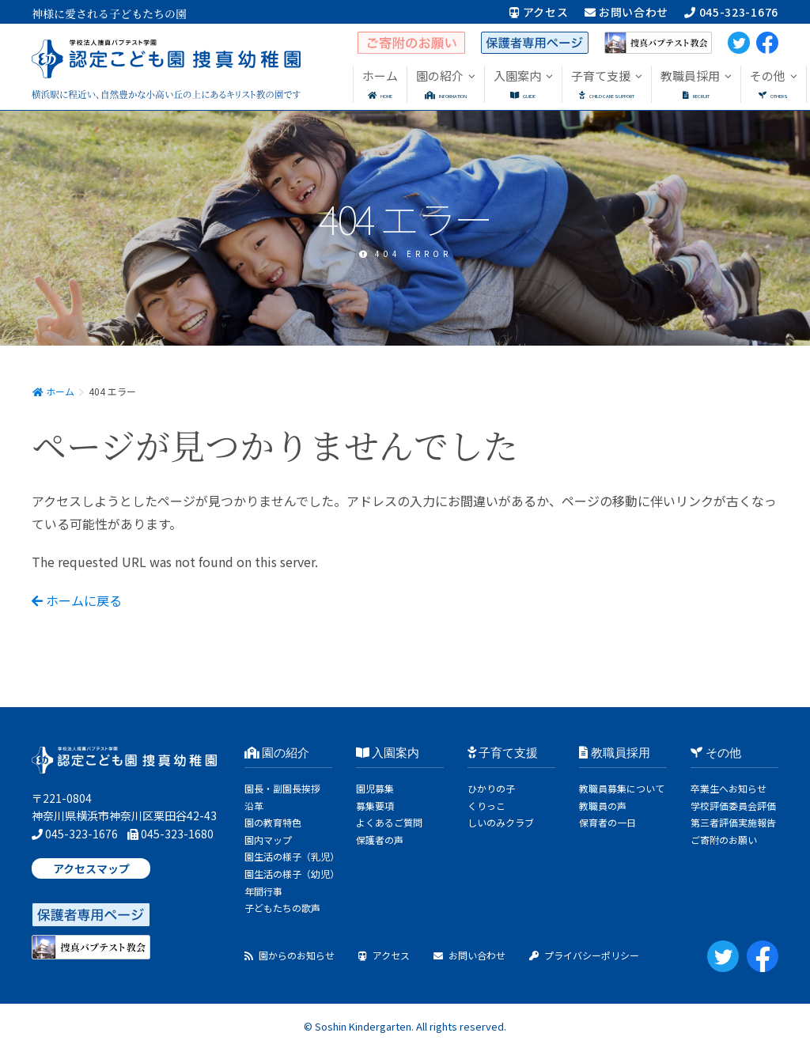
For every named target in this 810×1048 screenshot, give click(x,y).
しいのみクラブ (500, 822)
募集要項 (375, 805)
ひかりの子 (491, 788)
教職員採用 (614, 753)
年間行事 (263, 891)
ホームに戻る (77, 600)
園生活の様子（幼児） (291, 873)
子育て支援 (503, 753)
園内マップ (268, 839)
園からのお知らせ (289, 955)
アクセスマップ (91, 868)
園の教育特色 (272, 822)
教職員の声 (602, 805)
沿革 (253, 805)
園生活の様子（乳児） (291, 856)
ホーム (53, 391)
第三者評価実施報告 (733, 822)
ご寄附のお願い (724, 839)
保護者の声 (379, 839)
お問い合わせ (627, 12)
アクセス (538, 12)
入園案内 (388, 753)
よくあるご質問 (389, 822)
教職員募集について (621, 788)
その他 (716, 753)
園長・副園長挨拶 (282, 788)
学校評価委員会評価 (733, 805)
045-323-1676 (731, 12)
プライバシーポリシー (584, 955)
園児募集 (375, 788)
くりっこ (486, 805)
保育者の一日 (607, 822)
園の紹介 (277, 753)
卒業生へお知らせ (728, 788)
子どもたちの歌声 (282, 907)
